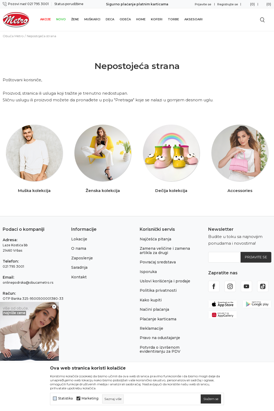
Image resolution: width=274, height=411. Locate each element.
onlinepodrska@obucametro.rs (28, 283)
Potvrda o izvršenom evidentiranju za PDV (160, 349)
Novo (61, 19)
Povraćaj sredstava (158, 262)
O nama (78, 248)
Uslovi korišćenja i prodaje (165, 281)
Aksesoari (193, 19)
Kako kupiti (151, 300)
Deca (110, 19)
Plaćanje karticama (158, 319)
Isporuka (148, 271)
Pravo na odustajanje (160, 337)
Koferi (156, 19)
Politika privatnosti (158, 290)
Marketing (90, 398)
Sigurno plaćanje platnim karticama (137, 4)
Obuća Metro (13, 36)
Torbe (173, 19)
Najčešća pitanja (155, 239)
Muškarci (92, 19)
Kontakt (79, 277)
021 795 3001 (13, 266)
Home (141, 19)
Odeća (125, 19)
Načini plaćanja (154, 309)
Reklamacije (151, 328)
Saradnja (79, 267)
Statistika (65, 398)
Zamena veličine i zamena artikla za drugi (165, 250)
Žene (75, 19)
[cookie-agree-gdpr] (211, 399)
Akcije (45, 19)
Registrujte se (227, 4)
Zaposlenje (82, 258)
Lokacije (79, 239)
